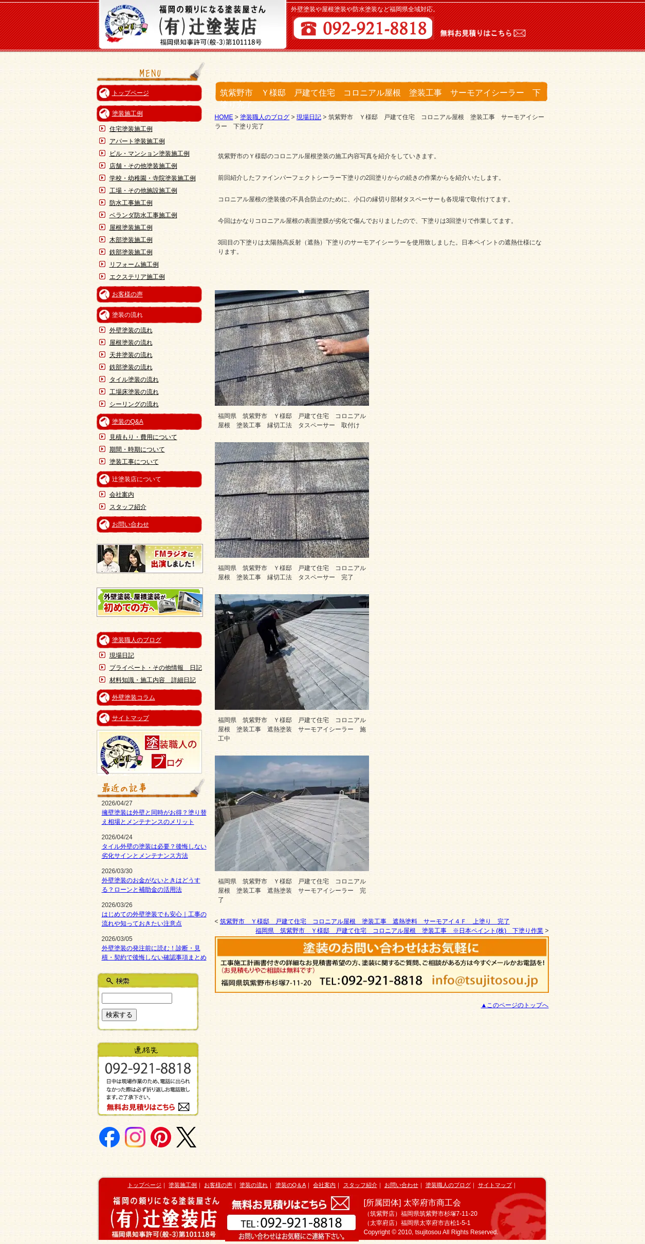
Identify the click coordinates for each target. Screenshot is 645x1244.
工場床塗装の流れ (134, 391)
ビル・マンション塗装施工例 (149, 153)
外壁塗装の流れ (131, 330)
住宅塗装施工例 (131, 129)
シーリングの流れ (134, 404)
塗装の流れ (253, 1185)
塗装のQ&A (127, 421)
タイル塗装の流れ (134, 379)
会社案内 (121, 494)
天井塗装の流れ (131, 355)
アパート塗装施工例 (137, 141)
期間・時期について (137, 449)
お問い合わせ (130, 524)
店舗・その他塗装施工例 (143, 165)
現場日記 (121, 655)
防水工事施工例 (131, 202)
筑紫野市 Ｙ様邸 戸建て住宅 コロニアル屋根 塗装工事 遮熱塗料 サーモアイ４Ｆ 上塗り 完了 (365, 921)
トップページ (130, 93)
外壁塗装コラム (133, 697)
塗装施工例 (127, 113)
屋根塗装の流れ (131, 342)
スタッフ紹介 (127, 507)
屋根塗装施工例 (131, 227)
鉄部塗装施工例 (131, 252)
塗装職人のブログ (136, 640)
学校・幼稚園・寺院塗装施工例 (152, 178)
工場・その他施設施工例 (143, 190)
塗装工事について (134, 461)
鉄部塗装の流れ (131, 367)
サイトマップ (130, 718)
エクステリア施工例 (137, 276)
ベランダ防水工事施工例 (143, 215)
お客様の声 (127, 294)
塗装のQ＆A (290, 1185)
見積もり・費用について (143, 437)
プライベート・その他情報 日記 (155, 667)
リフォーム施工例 (134, 264)
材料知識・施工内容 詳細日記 (152, 680)
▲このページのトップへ (515, 1005)
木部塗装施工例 (131, 239)
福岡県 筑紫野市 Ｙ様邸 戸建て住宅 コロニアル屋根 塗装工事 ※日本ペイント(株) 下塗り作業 (399, 930)
